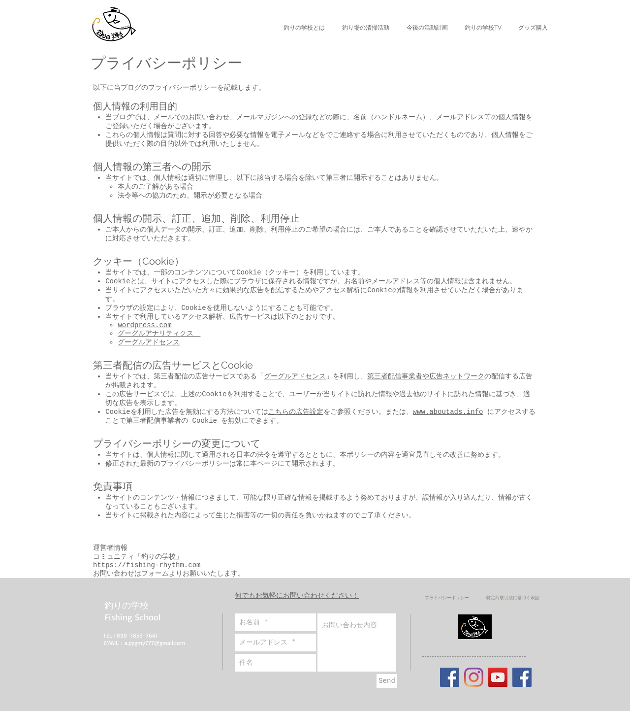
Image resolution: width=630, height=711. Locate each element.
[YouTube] (497, 677)
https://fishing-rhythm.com (146, 565)
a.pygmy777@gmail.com (155, 642)
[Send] (387, 681)
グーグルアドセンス (149, 342)
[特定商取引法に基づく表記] (512, 597)
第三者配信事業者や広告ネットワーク (425, 376)
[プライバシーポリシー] (447, 597)
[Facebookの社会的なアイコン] (449, 677)
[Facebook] (522, 677)
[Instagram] (473, 677)
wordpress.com (144, 325)
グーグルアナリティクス (159, 334)
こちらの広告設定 (295, 412)
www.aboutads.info (448, 412)
